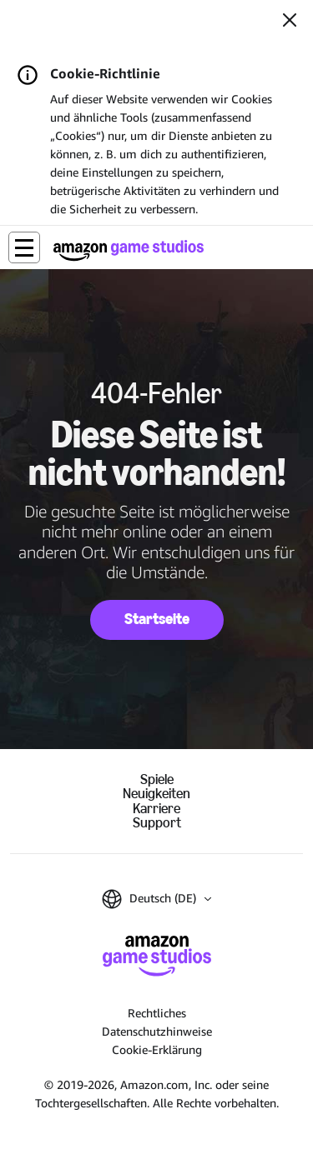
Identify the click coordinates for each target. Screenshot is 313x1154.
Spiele (157, 779)
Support (157, 823)
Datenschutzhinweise (157, 1031)
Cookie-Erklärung (157, 1049)
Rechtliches (157, 1013)
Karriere (156, 809)
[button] (24, 247)
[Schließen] (289, 21)
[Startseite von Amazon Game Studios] (128, 250)
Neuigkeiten (156, 794)
